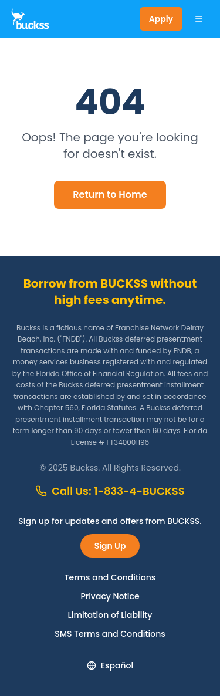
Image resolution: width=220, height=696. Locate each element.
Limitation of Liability (110, 615)
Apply (161, 19)
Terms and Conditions (110, 577)
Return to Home (110, 194)
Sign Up (110, 546)
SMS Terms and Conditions (110, 634)
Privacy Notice (109, 596)
